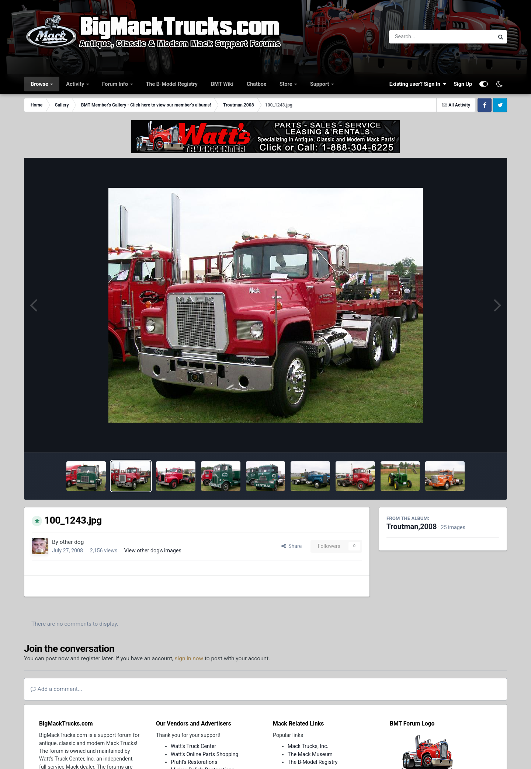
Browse (40, 84)
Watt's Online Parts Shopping (205, 754)
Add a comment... (56, 689)
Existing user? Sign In (417, 84)
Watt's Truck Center (193, 746)
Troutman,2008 (411, 526)
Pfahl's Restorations (194, 762)
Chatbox (256, 84)
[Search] (421, 36)
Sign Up (463, 84)
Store (287, 84)
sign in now (189, 658)
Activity (75, 84)
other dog (72, 542)
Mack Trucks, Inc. (308, 746)
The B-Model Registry (172, 84)
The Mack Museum (310, 754)
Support (320, 84)
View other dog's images (152, 550)
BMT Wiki (222, 84)
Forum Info (115, 84)
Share (291, 546)
